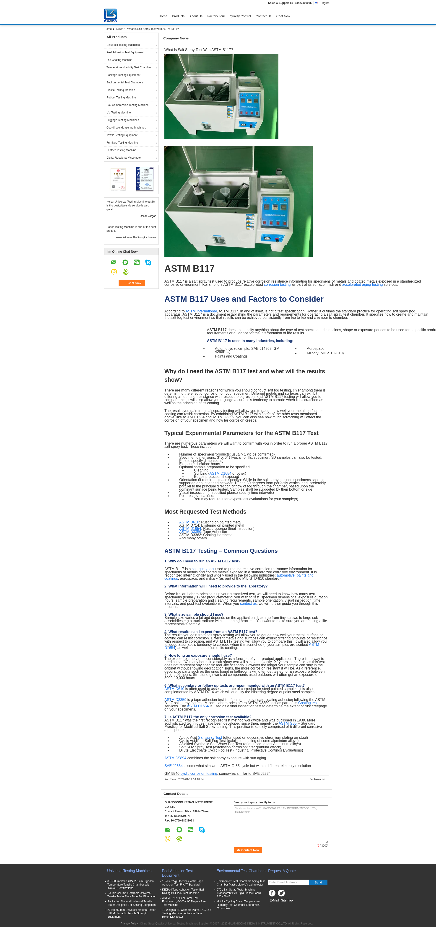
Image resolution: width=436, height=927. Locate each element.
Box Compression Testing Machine (127, 105)
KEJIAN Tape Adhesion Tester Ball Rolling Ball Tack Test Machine (183, 891)
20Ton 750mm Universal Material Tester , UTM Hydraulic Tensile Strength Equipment (131, 913)
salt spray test (203, 569)
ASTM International (201, 311)
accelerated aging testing (362, 284)
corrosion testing (277, 284)
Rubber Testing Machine (121, 97)
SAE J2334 (173, 766)
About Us (196, 16)
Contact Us (263, 16)
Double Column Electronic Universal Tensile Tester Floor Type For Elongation (131, 894)
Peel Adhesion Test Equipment (125, 52)
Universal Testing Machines (123, 44)
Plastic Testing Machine (120, 90)
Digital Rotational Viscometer (124, 157)
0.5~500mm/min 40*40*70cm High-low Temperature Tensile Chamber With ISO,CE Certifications (130, 885)
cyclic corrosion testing (198, 773)
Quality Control (240, 16)
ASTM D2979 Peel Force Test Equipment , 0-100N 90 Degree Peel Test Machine (184, 901)
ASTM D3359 (190, 532)
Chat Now (283, 16)
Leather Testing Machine (121, 150)
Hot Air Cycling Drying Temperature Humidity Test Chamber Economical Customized (238, 905)
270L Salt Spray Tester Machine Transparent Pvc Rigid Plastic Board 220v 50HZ (239, 893)
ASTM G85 (288, 723)
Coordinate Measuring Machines (126, 127)
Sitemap (287, 900)
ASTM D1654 (220, 473)
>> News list (317, 779)
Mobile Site (276, 906)
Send (318, 882)
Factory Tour (216, 16)
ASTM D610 (189, 522)
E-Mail (274, 900)
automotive (286, 575)
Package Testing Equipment (123, 75)
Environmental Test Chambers (124, 82)
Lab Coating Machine (119, 60)
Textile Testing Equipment (122, 135)
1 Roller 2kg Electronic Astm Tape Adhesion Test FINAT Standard (182, 883)
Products (178, 16)
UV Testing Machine (118, 112)
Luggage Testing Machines (122, 120)
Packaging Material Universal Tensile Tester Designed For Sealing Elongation (131, 903)
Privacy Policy (129, 923)
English (326, 3)
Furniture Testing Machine (122, 142)
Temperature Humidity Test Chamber (128, 67)
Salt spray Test (210, 737)
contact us (248, 603)
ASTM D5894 (175, 758)
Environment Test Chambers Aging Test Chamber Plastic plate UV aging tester (241, 883)
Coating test (308, 703)
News (119, 29)
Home (163, 16)
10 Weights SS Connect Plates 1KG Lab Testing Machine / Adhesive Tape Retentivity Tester (186, 913)
